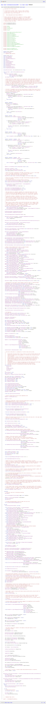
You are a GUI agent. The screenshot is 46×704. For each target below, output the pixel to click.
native (26, 4)
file (21, 7)
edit (23, 7)
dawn (2, 4)
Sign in (44, 1)
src (21, 4)
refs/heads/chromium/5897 (12, 4)
